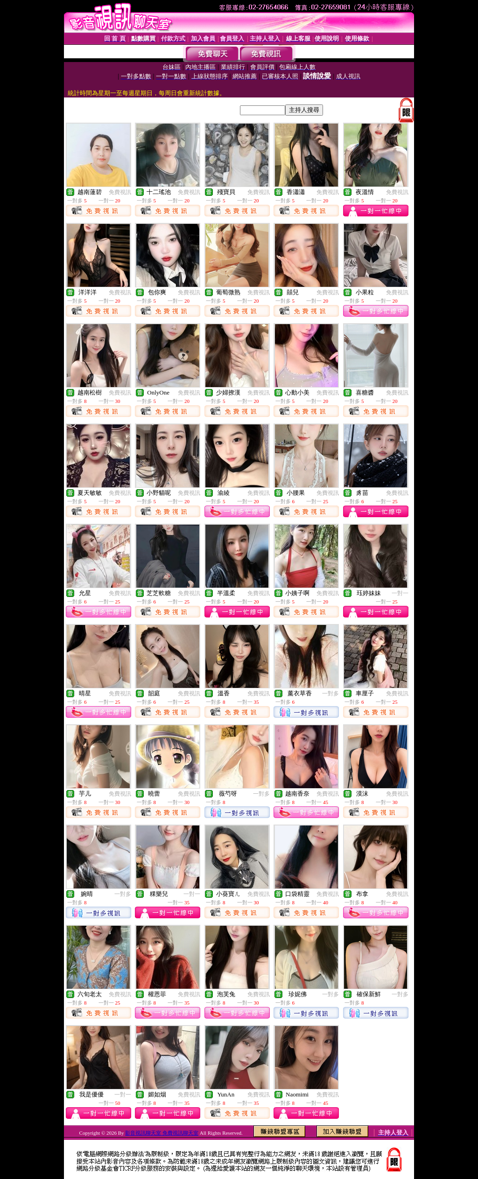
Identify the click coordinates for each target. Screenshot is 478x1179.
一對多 (330, 693)
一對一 (400, 593)
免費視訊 (120, 192)
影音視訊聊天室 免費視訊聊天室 (161, 1133)
